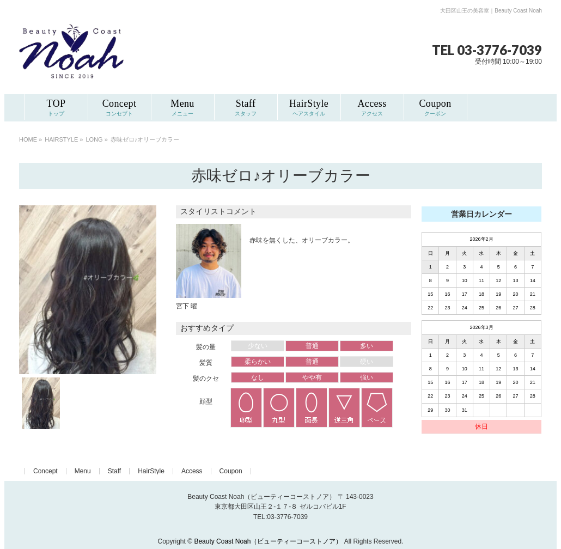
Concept (45, 471)
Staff (114, 471)
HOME (28, 139)
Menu (83, 471)
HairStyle (151, 471)
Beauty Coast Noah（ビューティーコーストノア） (268, 541)
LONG (94, 139)
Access (192, 471)
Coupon (230, 471)
